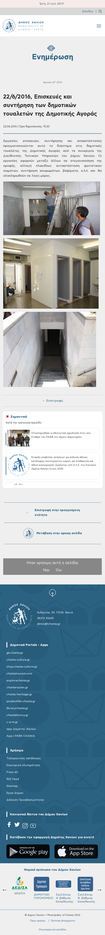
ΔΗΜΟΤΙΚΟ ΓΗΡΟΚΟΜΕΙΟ (21, 888)
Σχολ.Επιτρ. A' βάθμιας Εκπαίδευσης (42, 890)
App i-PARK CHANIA (20, 736)
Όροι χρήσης (38, 921)
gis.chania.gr (14, 652)
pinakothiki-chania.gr (20, 701)
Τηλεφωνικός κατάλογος (23, 758)
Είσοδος (87, 11)
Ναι (46, 570)
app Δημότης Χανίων (21, 729)
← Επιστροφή (52, 400)
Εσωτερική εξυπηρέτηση (23, 765)
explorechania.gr (18, 680)
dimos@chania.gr (49, 623)
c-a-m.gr (12, 722)
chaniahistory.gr (17, 715)
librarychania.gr (17, 708)
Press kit (12, 772)
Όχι (59, 570)
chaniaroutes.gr (17, 687)
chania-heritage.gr (19, 694)
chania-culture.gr (18, 659)
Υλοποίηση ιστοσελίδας (52, 929)
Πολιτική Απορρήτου (63, 921)
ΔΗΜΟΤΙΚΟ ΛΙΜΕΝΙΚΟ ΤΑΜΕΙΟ (85, 890)
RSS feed (12, 779)
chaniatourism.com (19, 673)
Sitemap (12, 786)
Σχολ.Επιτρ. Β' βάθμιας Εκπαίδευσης (64, 890)
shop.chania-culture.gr (21, 666)
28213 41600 (45, 618)
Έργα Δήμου (14, 793)
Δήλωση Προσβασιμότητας (25, 799)
